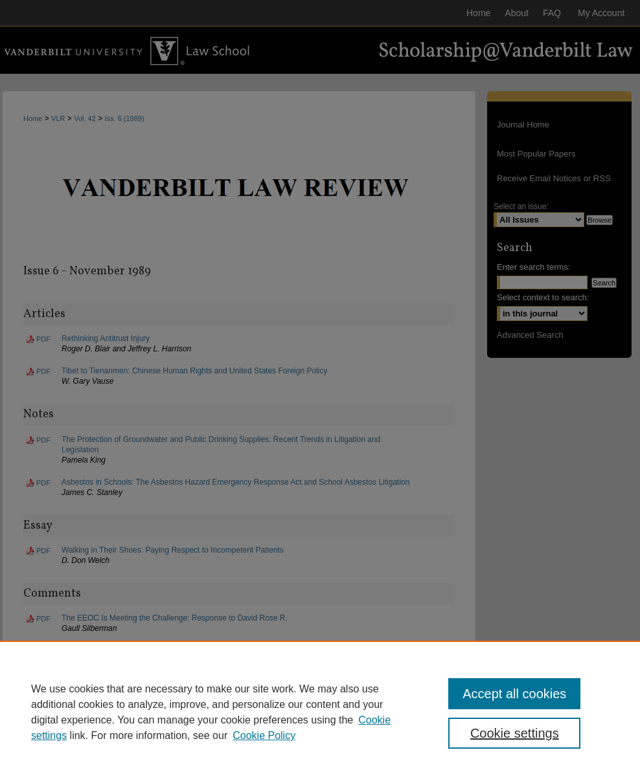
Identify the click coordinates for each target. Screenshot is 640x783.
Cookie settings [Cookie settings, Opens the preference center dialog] (514, 733)
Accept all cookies (514, 694)
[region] (320, 712)
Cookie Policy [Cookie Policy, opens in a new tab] (264, 735)
